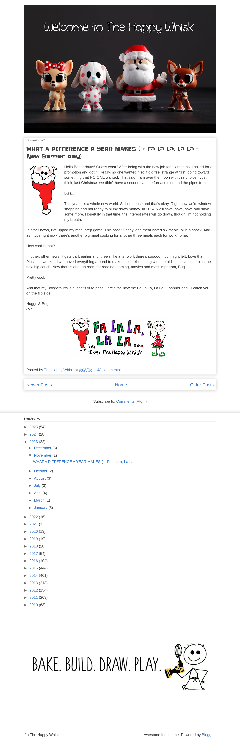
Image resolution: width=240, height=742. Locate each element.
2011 (34, 597)
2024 (34, 434)
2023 (34, 441)
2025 (34, 427)
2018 (34, 546)
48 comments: (109, 370)
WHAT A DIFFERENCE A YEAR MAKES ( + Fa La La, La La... (85, 462)
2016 (34, 561)
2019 (34, 539)
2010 (34, 605)
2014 (34, 575)
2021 (34, 524)
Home (121, 384)
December (43, 448)
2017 (34, 553)
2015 (34, 568)
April (38, 493)
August (40, 478)
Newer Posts (39, 384)
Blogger (208, 735)
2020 (34, 531)
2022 (34, 517)
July (38, 485)
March (39, 500)
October (41, 471)
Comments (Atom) (131, 401)
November (43, 455)
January (41, 507)
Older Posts (202, 384)
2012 (34, 590)
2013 (34, 583)
